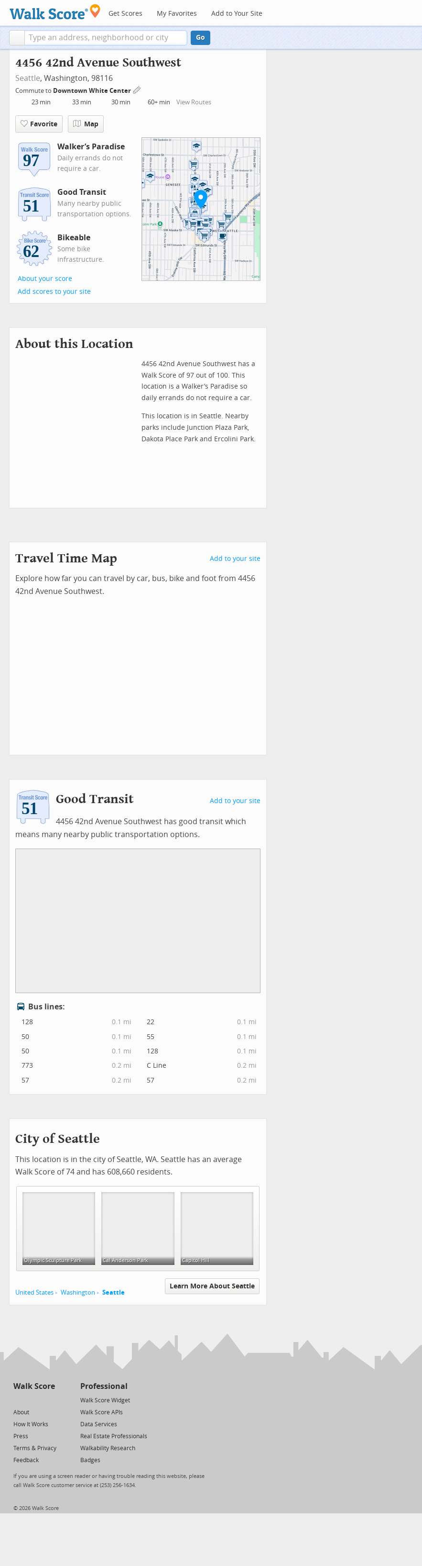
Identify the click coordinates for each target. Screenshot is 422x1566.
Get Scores (125, 14)
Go (200, 38)
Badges (90, 1460)
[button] (17, 37)
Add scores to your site (54, 292)
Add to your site (235, 559)
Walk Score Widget (105, 1400)
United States (34, 1292)
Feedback (26, 1460)
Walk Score (34, 1386)
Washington (78, 1292)
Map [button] (85, 124)
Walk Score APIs (101, 1412)
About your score (45, 279)
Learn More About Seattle (212, 1286)
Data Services (98, 1424)
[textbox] (105, 37)
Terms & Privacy (34, 1448)
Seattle (27, 78)
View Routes (193, 102)
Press (20, 1436)
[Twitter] (18, 1399)
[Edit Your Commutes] (137, 89)
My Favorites (177, 14)
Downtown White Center (92, 90)
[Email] (48, 1399)
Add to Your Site (236, 14)
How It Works (30, 1424)
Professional (104, 1386)
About (21, 1412)
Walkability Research (107, 1448)
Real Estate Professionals (113, 1436)
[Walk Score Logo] (55, 12)
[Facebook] (33, 1399)
